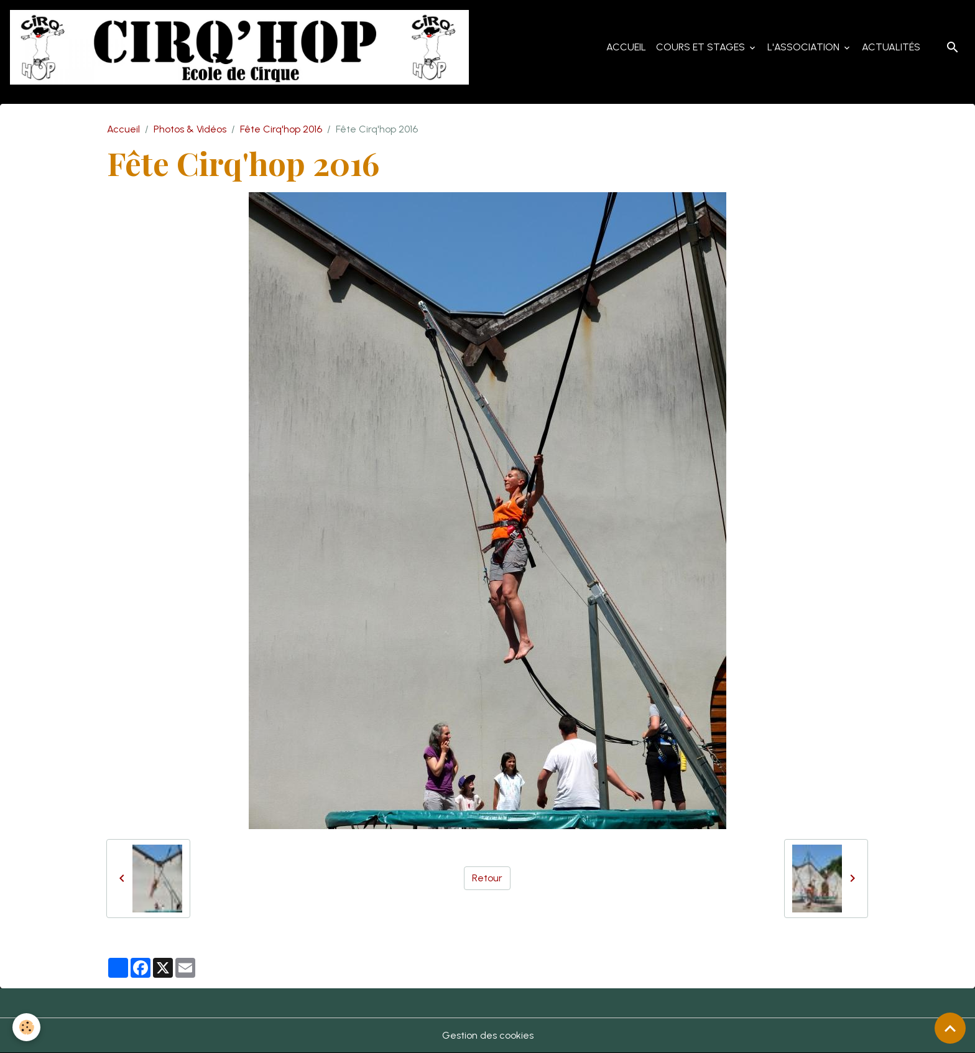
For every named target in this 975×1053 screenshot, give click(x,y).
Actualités (891, 47)
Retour (487, 878)
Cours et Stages (701, 47)
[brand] (242, 47)
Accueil (626, 47)
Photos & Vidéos (190, 129)
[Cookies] (26, 1027)
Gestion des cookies (488, 1035)
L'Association (804, 47)
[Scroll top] (950, 1028)
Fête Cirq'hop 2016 (281, 129)
